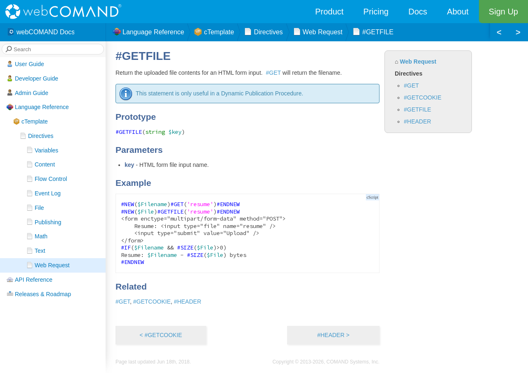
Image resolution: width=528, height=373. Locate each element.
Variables (42, 150)
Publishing (43, 222)
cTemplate (30, 121)
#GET (411, 85)
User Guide (25, 64)
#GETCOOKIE (422, 97)
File (35, 207)
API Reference (29, 279)
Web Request (48, 265)
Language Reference (38, 107)
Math (36, 236)
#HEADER (417, 121)
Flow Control (46, 179)
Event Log (43, 193)
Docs (417, 11)
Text (35, 250)
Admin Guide (27, 92)
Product (329, 11)
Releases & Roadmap (39, 293)
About (458, 11)
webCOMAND (66, 11)
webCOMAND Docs (41, 32)
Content (40, 164)
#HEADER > (333, 335)
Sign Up (503, 11)
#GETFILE (417, 109)
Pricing (376, 11)
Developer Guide (32, 78)
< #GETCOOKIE (160, 335)
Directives (36, 136)
